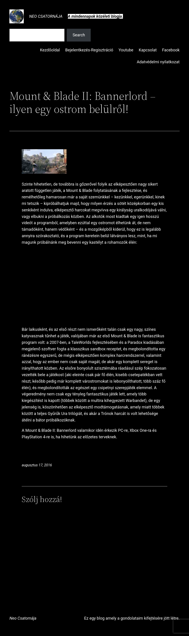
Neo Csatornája (45, 16)
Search (79, 35)
